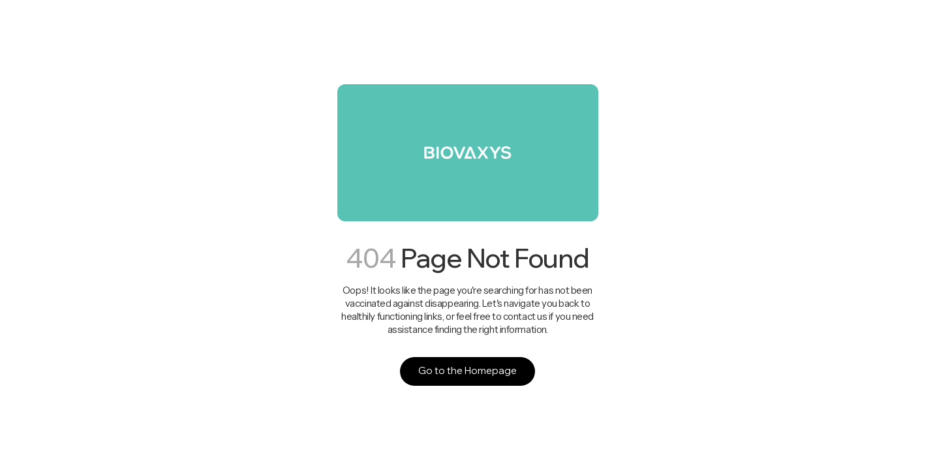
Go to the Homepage (467, 370)
